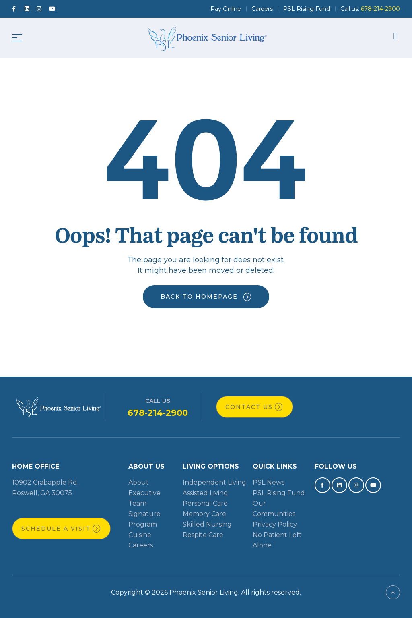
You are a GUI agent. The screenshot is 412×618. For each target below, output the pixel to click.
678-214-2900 (158, 413)
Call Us (157, 400)
